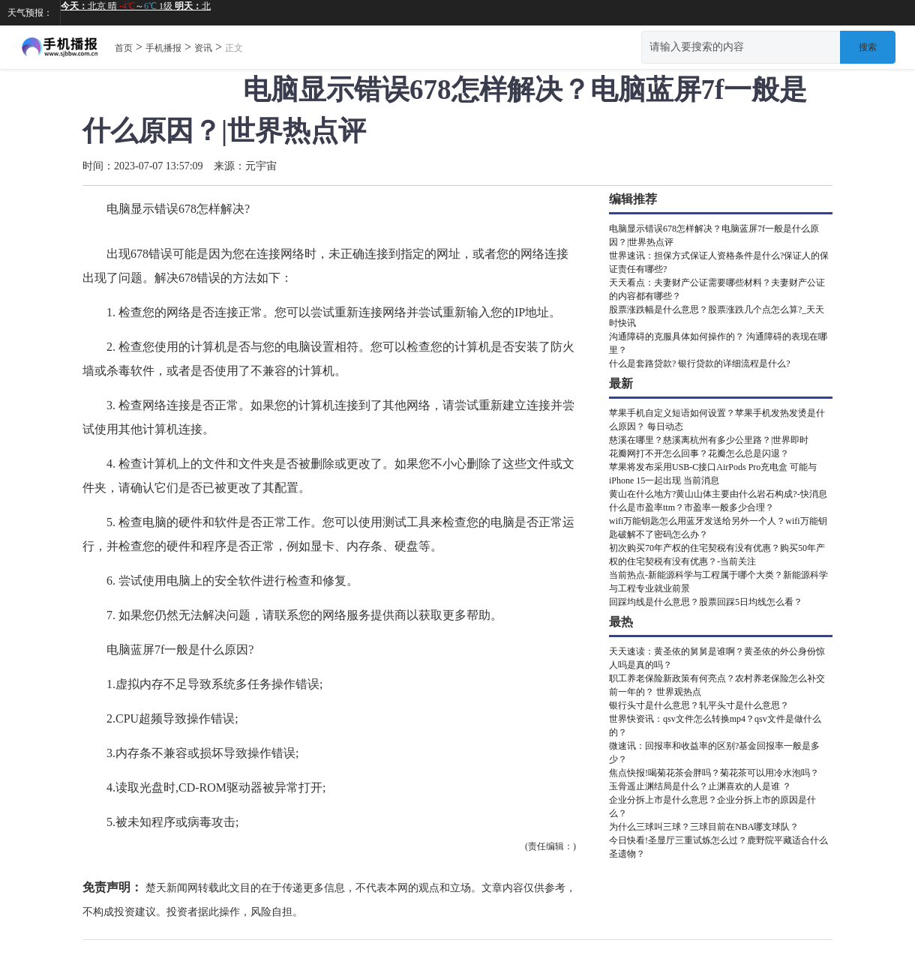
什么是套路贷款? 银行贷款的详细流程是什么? (699, 363)
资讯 (203, 48)
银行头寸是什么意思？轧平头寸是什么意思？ (699, 705)
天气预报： (30, 12)
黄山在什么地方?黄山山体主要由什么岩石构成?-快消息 (718, 494)
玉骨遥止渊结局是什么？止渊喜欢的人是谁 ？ (700, 786)
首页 (124, 48)
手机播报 (164, 48)
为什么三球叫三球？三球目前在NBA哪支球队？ (704, 827)
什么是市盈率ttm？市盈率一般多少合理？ (691, 507)
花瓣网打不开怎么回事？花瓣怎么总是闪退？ (699, 453)
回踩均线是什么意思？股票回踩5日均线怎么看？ (705, 602)
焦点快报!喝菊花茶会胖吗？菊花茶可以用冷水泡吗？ (714, 773)
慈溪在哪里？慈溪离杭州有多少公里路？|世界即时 (708, 440)
